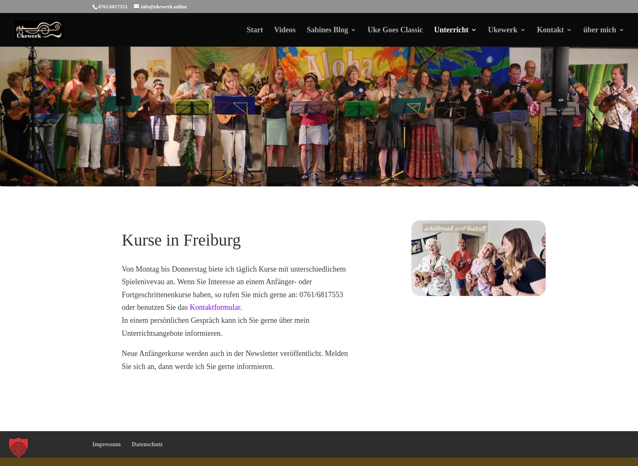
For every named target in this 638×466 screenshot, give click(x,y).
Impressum (106, 444)
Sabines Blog (327, 30)
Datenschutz (147, 444)
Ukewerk (503, 30)
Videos (284, 30)
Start (254, 30)
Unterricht (451, 30)
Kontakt (550, 30)
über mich (599, 30)
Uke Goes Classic (395, 30)
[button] (18, 447)
